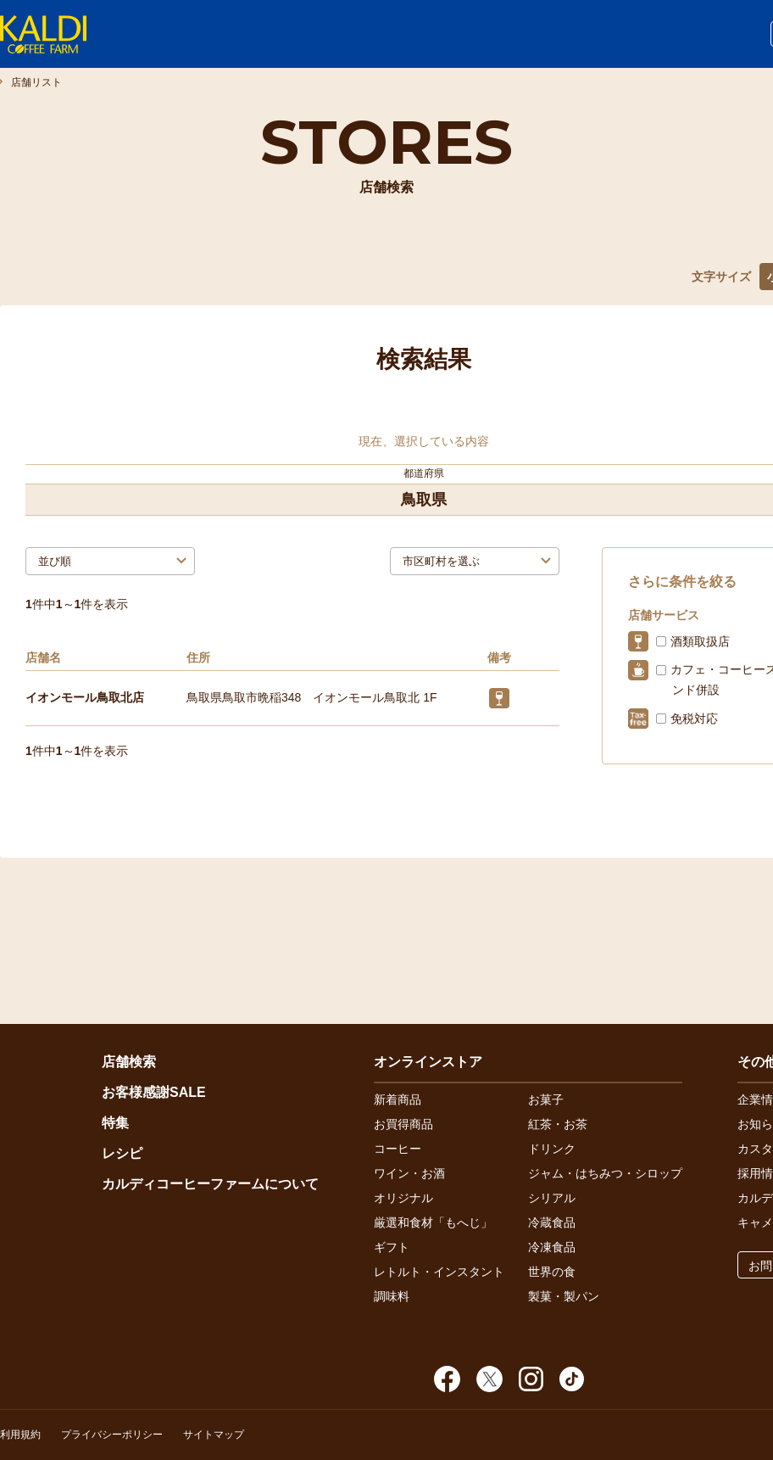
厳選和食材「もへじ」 (433, 1222)
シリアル (552, 1198)
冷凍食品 (552, 1247)
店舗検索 (129, 1061)
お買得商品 (403, 1124)
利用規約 (20, 1434)
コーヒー (397, 1148)
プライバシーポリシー (112, 1434)
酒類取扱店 (700, 641)
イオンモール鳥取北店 (84, 697)
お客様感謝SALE (154, 1092)
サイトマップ (213, 1434)
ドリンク (552, 1148)
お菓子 (546, 1099)
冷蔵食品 (552, 1222)
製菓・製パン (563, 1296)
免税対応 (694, 718)
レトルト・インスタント (439, 1271)
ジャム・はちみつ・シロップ (605, 1173)
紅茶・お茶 (557, 1124)
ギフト (391, 1247)
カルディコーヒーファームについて (210, 1184)
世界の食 (552, 1271)
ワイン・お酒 (409, 1173)
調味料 (391, 1296)
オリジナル (403, 1198)
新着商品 (397, 1099)
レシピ (122, 1153)
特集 (115, 1123)
